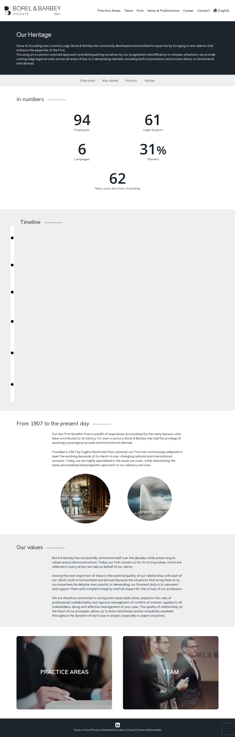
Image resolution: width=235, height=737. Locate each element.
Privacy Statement (102, 730)
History (131, 80)
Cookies (120, 730)
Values (149, 80)
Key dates (110, 80)
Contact (142, 730)
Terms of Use (81, 730)
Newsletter (155, 730)
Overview (87, 80)
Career (131, 730)
